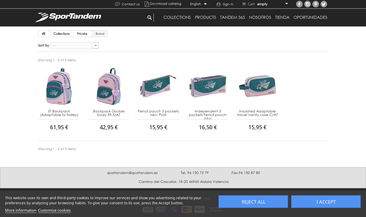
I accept (326, 202)
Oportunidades (310, 17)
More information (20, 210)
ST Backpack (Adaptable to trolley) (59, 113)
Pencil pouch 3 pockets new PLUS (158, 113)
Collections (177, 17)
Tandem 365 (232, 17)
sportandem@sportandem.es (132, 172)
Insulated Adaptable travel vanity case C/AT (257, 113)
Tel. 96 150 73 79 (195, 172)
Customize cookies (54, 210)
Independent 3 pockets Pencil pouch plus (208, 114)
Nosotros (260, 17)
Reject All (253, 202)
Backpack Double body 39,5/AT (109, 113)
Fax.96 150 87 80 (246, 172)
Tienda (282, 17)
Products (205, 17)
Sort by (43, 45)
